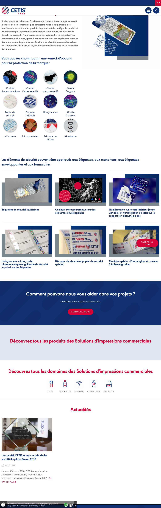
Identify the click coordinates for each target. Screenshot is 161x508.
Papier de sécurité (10, 112)
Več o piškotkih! (71, 505)
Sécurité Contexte (70, 112)
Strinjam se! (66, 505)
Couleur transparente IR (50, 88)
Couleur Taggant (70, 88)
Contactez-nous (80, 312)
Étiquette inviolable (30, 112)
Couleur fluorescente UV (30, 88)
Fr (158, 2)
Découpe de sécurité (50, 136)
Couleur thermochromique (11, 88)
